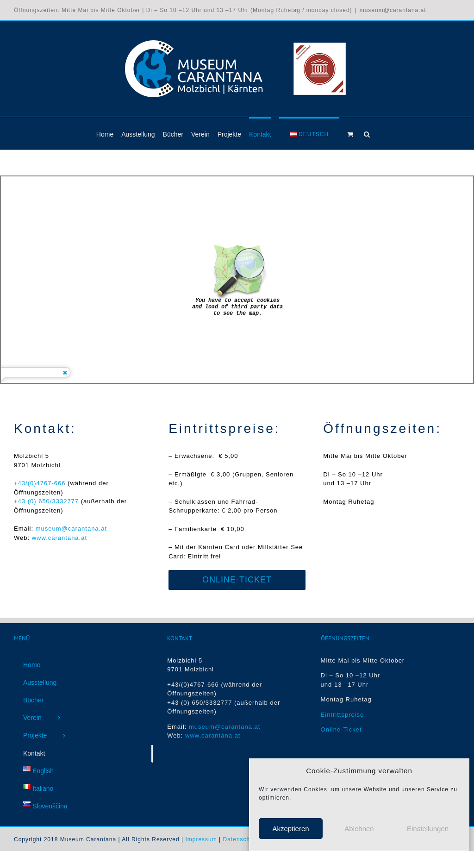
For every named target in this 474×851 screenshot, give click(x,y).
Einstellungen (428, 828)
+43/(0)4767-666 (41, 483)
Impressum (201, 839)
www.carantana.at (59, 537)
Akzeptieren (290, 828)
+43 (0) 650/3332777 (46, 501)
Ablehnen (359, 828)
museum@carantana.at (393, 10)
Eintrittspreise (342, 714)
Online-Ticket (341, 729)
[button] (367, 133)
